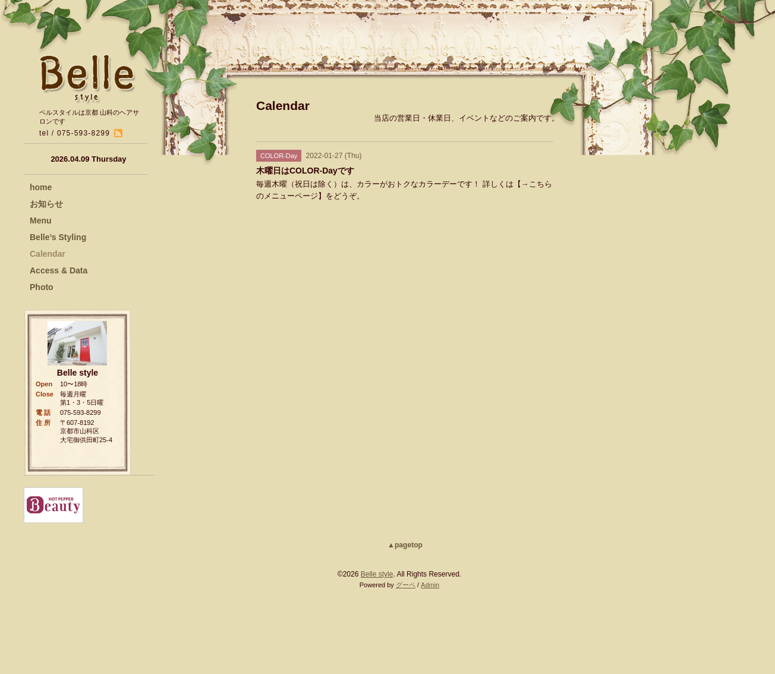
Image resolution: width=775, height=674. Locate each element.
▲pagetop (405, 545)
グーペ (405, 584)
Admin (430, 584)
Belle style (377, 574)
